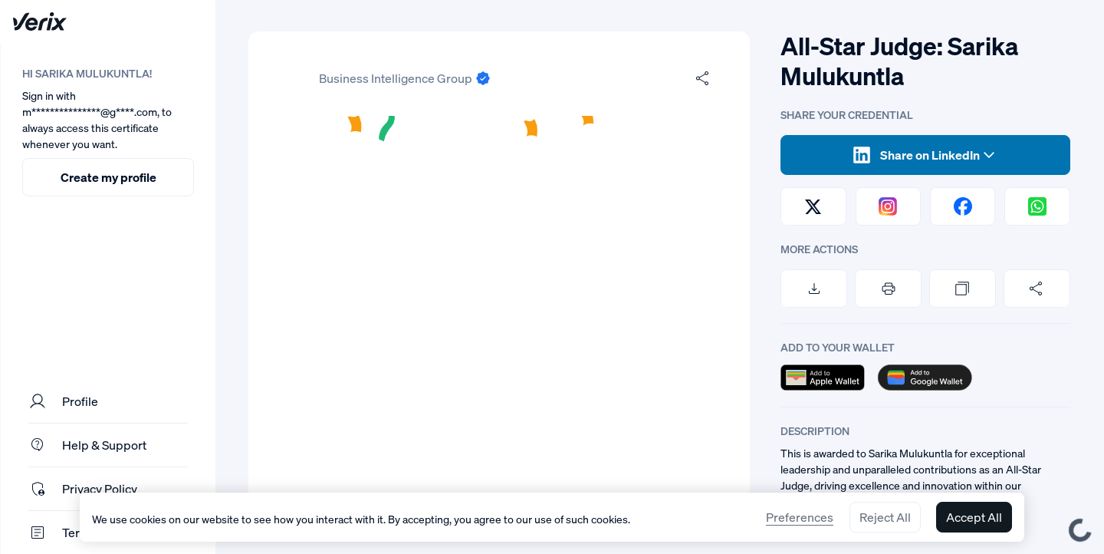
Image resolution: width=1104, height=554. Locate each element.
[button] (499, 327)
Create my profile (108, 177)
